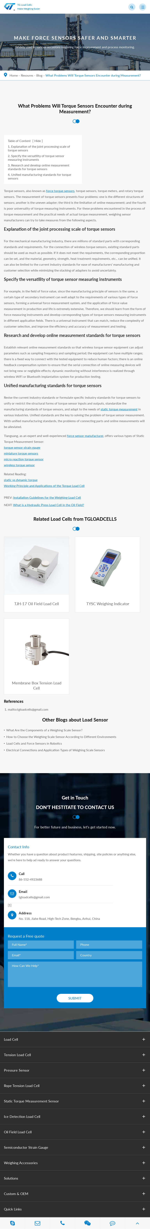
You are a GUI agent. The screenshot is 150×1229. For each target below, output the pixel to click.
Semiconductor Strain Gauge (75, 1047)
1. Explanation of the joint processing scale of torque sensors (39, 148)
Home (14, 75)
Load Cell (75, 939)
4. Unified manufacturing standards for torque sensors (39, 176)
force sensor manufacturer (85, 436)
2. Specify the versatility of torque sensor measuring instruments (36, 157)
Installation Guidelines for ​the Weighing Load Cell (47, 497)
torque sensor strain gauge (22, 447)
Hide (37, 141)
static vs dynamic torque (21, 480)
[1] (10, 805)
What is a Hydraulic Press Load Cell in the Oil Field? (48, 505)
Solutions (75, 1078)
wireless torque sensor (19, 465)
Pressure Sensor (75, 970)
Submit (75, 898)
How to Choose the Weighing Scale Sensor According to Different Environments (61, 637)
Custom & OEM (75, 1093)
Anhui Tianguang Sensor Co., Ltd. (44, 1194)
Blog (39, 75)
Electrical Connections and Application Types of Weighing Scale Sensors (55, 650)
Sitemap (9, 1200)
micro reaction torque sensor (24, 459)
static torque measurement (119, 409)
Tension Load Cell (75, 954)
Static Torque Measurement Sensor (75, 1001)
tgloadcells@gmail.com (31, 1160)
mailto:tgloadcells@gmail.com (28, 609)
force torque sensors (60, 191)
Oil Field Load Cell (75, 1032)
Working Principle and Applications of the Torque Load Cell (44, 486)
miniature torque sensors (21, 453)
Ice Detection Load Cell (75, 1016)
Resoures (27, 75)
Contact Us (12, 1128)
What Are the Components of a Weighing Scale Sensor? (44, 630)
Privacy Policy (31, 1200)
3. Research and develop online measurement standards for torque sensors (38, 167)
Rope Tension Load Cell (75, 985)
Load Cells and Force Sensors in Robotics (34, 643)
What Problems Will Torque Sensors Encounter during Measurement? (93, 75)
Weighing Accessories (75, 1063)
